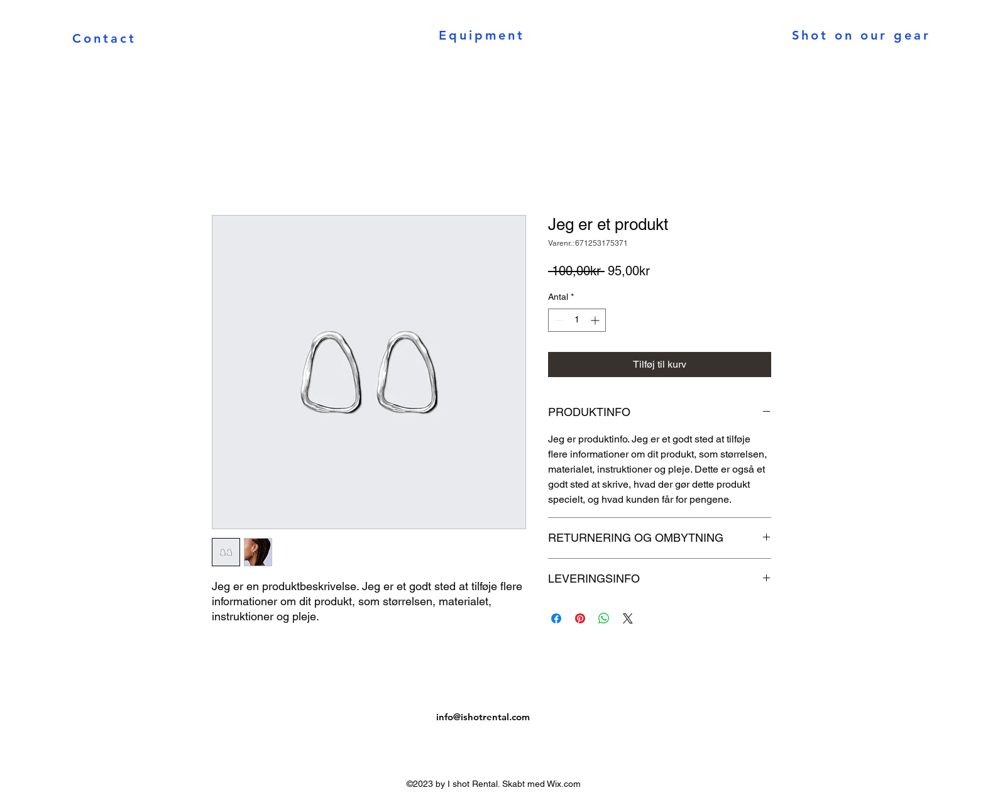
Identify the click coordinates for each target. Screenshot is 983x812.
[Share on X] (627, 618)
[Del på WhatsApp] (604, 618)
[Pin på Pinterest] (580, 618)
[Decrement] (558, 320)
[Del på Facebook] (556, 618)
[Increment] (596, 320)
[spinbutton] (577, 320)
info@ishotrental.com (483, 717)
